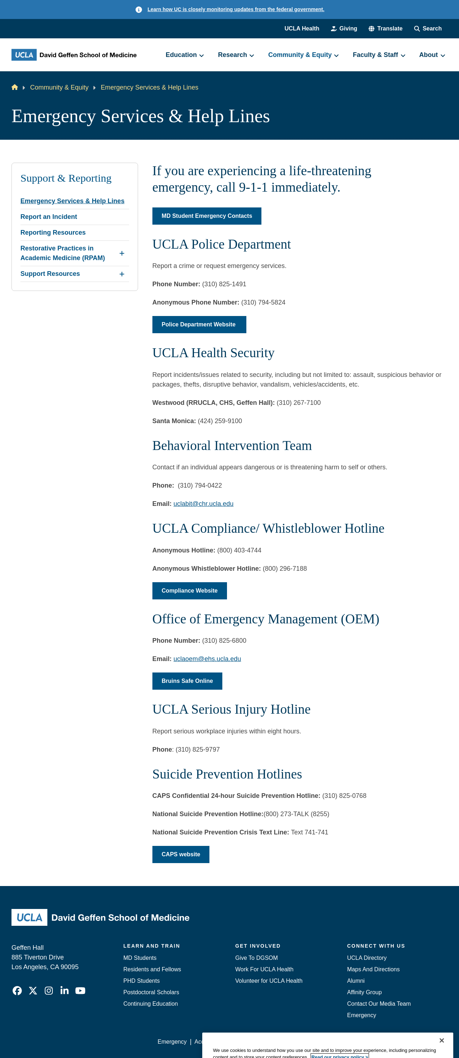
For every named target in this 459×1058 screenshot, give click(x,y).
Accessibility (210, 1042)
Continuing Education (150, 1004)
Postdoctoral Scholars (151, 992)
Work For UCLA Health (264, 969)
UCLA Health (301, 28)
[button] (385, 29)
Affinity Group (364, 992)
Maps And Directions (373, 969)
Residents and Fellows (152, 969)
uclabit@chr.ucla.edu (203, 503)
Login (380, 1042)
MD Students (139, 958)
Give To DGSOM (256, 958)
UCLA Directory (367, 958)
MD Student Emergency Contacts (207, 216)
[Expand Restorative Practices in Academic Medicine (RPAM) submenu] (122, 253)
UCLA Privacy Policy (259, 1042)
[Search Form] (428, 29)
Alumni (356, 981)
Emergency (361, 1015)
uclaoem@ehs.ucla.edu (207, 658)
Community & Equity (59, 87)
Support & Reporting (66, 178)
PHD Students (141, 981)
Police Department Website (199, 324)
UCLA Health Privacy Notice (329, 1042)
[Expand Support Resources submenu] (122, 274)
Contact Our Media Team (379, 1004)
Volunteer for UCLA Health (269, 981)
